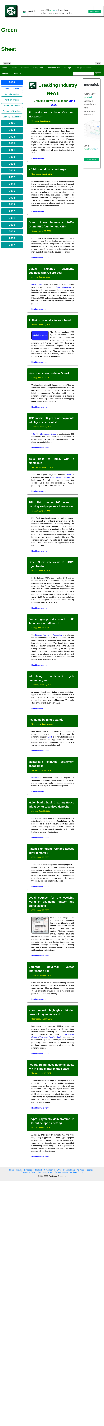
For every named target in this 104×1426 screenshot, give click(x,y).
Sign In (98, 63)
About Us (17, 73)
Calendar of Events (28, 1172)
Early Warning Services (60, 477)
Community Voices (45, 1172)
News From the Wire (52, 1170)
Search (98, 74)
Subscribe (7, 63)
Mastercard (36, 778)
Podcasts (89, 1170)
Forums (14, 68)
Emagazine (28, 1170)
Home (4, 68)
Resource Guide (53, 68)
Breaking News (69, 1170)
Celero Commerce (63, 287)
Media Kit (5, 73)
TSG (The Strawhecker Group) (43, 434)
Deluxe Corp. (36, 285)
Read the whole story (39, 158)
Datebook (25, 68)
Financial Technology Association (48, 635)
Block (50, 737)
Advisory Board (76, 1172)
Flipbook (38, 1170)
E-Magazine (38, 68)
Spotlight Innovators (83, 68)
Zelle (69, 475)
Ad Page (67, 68)
